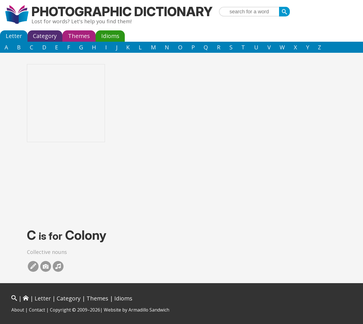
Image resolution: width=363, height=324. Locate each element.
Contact (37, 310)
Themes (79, 36)
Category (45, 36)
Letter (14, 36)
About (17, 310)
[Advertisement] (181, 184)
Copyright (60, 310)
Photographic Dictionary (122, 11)
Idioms (110, 36)
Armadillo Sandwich (148, 310)
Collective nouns (47, 252)
